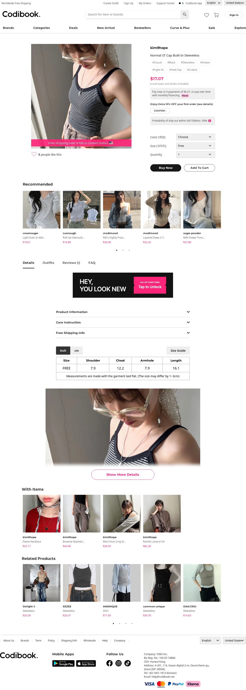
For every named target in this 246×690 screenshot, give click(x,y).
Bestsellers (142, 28)
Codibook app (194, 3)
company (119, 640)
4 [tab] (132, 623)
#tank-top (176, 70)
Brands (8, 28)
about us (8, 640)
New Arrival (106, 28)
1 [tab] (117, 250)
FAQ (92, 263)
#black (172, 62)
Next (226, 218)
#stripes (205, 62)
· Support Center (165, 3)
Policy (51, 640)
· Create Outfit (110, 3)
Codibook (21, 14)
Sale (212, 28)
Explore (240, 28)
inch (63, 351)
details (28, 263)
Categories (41, 28)
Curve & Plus (179, 28)
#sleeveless (188, 62)
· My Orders (144, 3)
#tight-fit (158, 70)
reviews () (71, 263)
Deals (73, 28)
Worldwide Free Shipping (16, 3)
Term (39, 640)
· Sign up (128, 3)
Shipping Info (69, 640)
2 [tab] (123, 250)
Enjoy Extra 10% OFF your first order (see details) (181, 104)
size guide (178, 351)
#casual (157, 62)
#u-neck (192, 70)
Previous (20, 218)
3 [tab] (129, 250)
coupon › (160, 110)
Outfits (48, 263)
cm (76, 351)
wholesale (90, 640)
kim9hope (159, 48)
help (105, 640)
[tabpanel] (43, 218)
